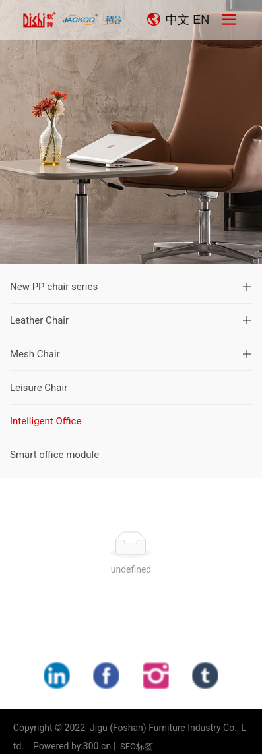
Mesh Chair (35, 354)
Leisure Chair (38, 387)
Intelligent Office (45, 421)
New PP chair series (54, 287)
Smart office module (54, 455)
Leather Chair (39, 320)
